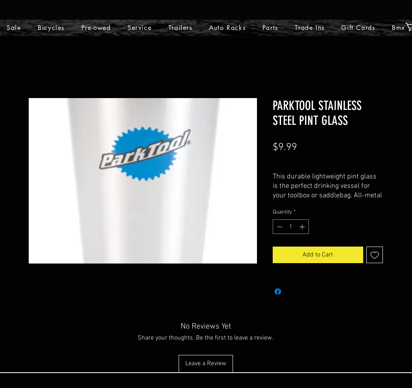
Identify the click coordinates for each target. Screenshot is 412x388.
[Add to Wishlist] (374, 255)
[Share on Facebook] (278, 291)
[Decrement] (279, 227)
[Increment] (303, 227)
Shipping (331, 160)
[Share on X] (292, 291)
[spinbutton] (291, 227)
